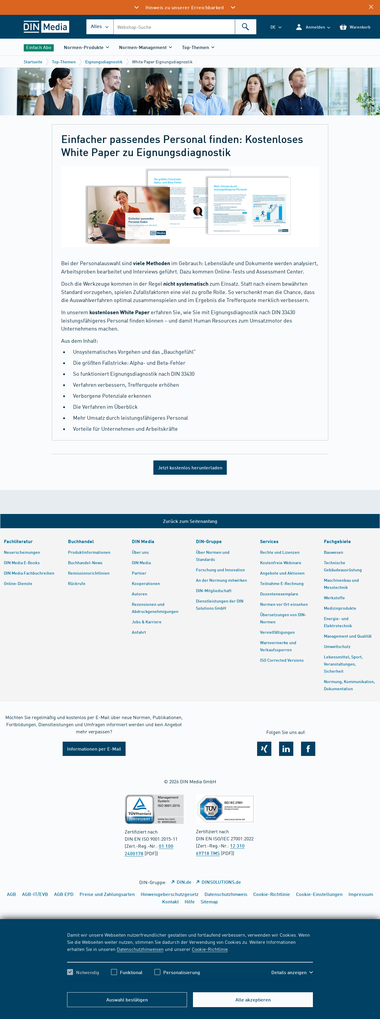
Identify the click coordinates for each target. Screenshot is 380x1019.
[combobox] (185, 26)
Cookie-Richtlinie (210, 949)
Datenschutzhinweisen (140, 949)
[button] (312, 27)
